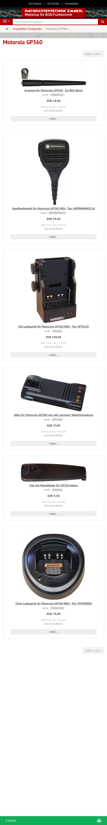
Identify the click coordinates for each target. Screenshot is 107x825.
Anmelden (71, 3)
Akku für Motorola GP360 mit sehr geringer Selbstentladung (53, 415)
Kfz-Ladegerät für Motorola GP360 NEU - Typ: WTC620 (53, 327)
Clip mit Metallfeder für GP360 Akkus (53, 485)
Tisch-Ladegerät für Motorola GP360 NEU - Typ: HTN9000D (53, 603)
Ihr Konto (53, 3)
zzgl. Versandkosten (53, 110)
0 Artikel (11, 820)
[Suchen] (103, 22)
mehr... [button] (53, 119)
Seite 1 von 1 (93, 54)
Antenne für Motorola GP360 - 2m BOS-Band (53, 90)
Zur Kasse (35, 3)
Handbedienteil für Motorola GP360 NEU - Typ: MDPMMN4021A (53, 208)
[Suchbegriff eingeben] (55, 21)
